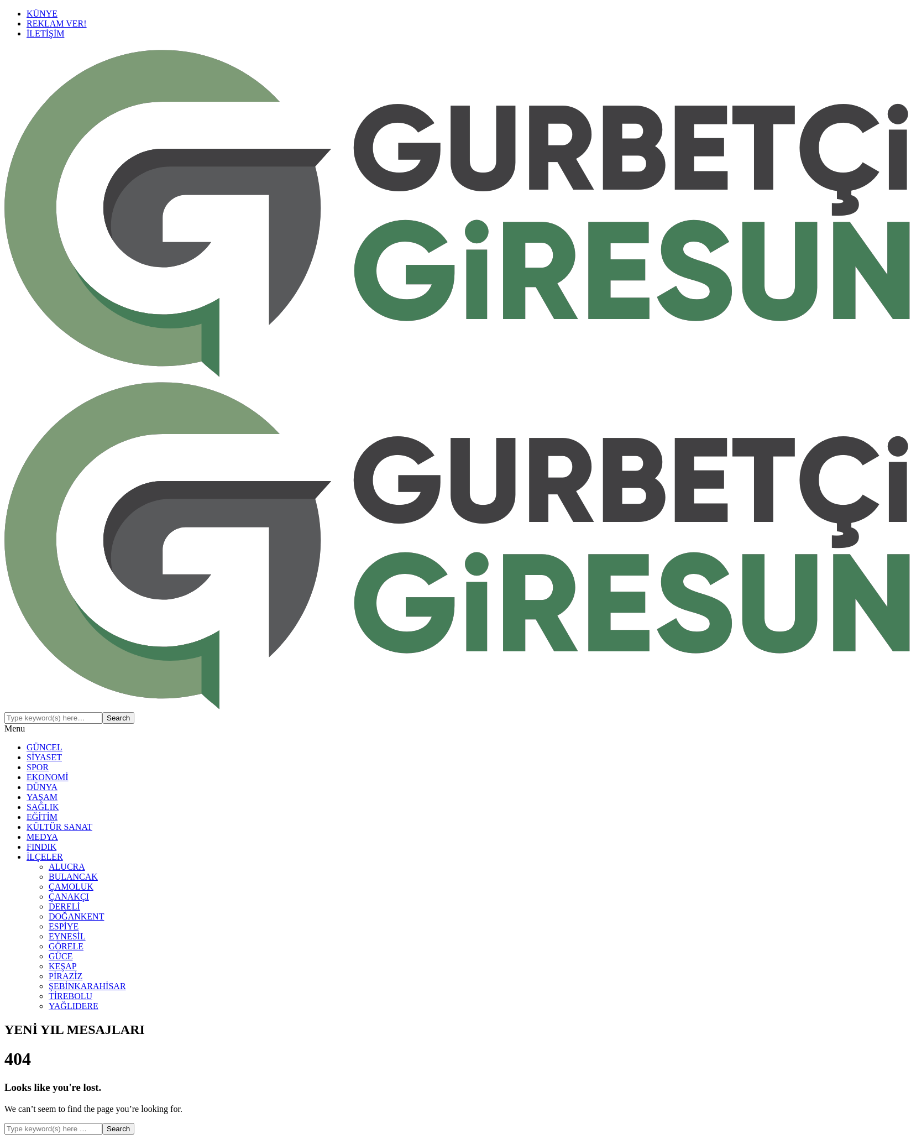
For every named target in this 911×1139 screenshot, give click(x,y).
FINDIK (41, 846)
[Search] (53, 718)
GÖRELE (66, 946)
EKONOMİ (48, 777)
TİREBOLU (70, 996)
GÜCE (61, 956)
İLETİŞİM (45, 33)
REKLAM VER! (57, 23)
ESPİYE (63, 926)
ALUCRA (67, 866)
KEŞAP (63, 966)
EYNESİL (67, 936)
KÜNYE (42, 13)
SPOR (38, 767)
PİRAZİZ (65, 976)
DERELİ (64, 906)
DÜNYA (42, 787)
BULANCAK (73, 876)
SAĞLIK (43, 807)
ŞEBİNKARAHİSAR (87, 986)
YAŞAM (42, 797)
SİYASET (44, 757)
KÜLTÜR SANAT (59, 827)
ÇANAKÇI (69, 896)
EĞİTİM (42, 817)
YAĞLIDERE (73, 1006)
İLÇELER (45, 856)
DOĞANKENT (76, 916)
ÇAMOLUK (71, 886)
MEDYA (42, 837)
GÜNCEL (44, 747)
